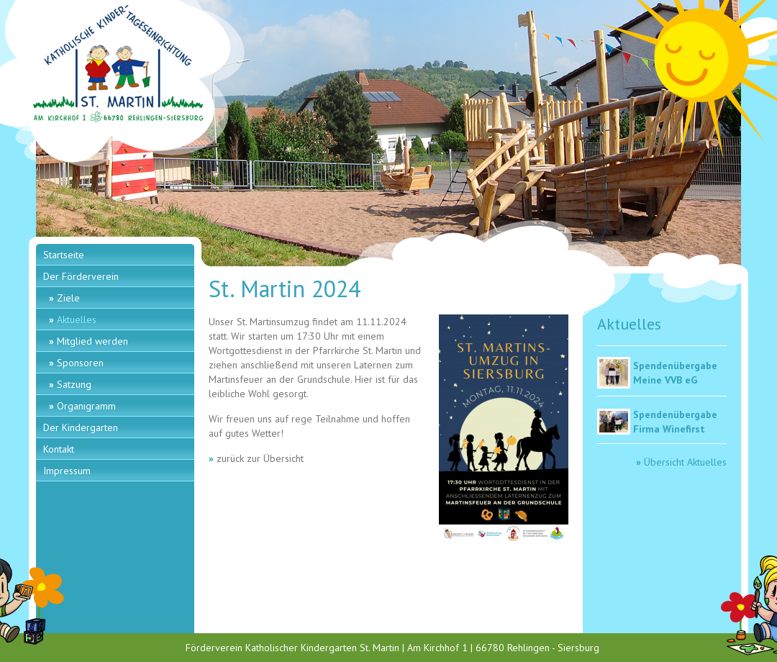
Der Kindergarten (80, 427)
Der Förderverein (81, 276)
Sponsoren (80, 362)
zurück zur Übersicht (260, 458)
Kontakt (58, 449)
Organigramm (86, 405)
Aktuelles (76, 319)
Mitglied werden (92, 341)
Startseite (63, 254)
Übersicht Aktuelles (685, 461)
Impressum (67, 470)
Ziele (68, 297)
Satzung (74, 384)
